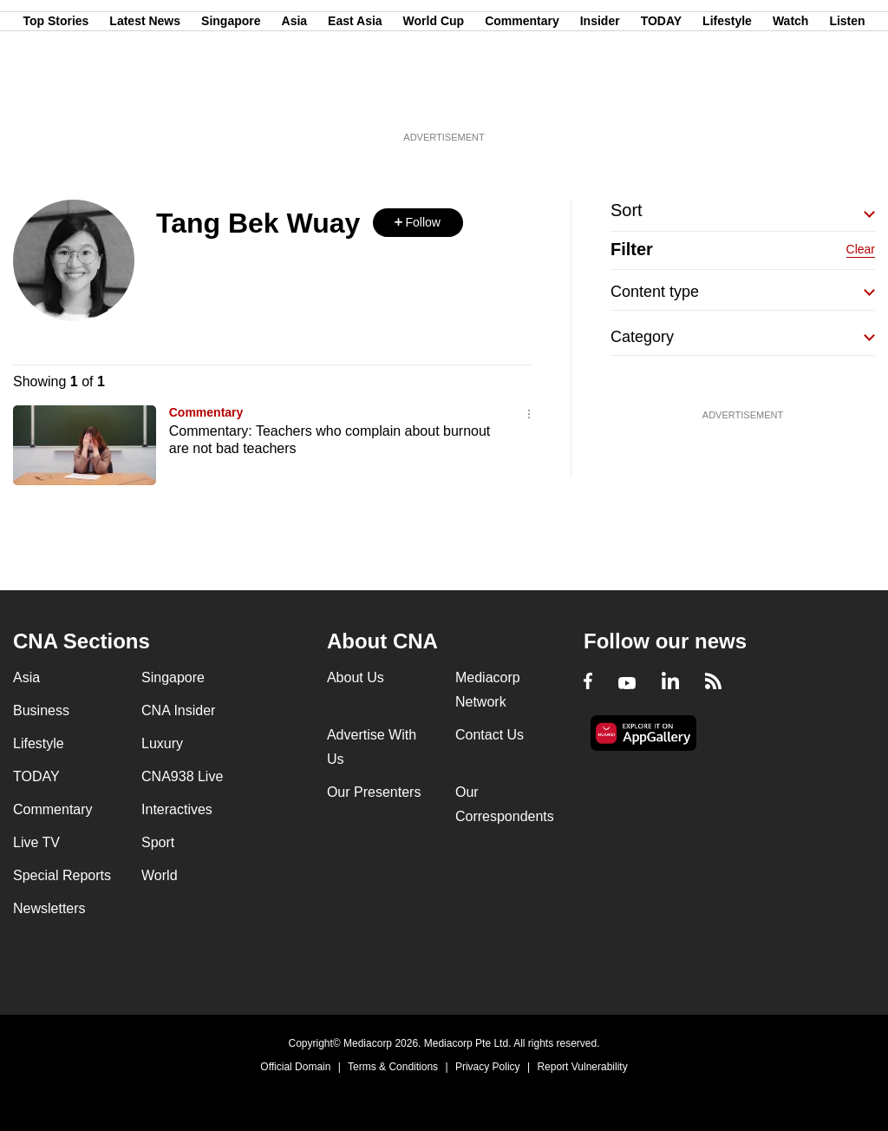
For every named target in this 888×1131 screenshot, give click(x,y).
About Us (355, 677)
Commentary (522, 98)
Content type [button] (654, 291)
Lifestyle (727, 98)
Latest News (144, 98)
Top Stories (55, 98)
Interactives (176, 809)
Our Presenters (374, 792)
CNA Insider (178, 710)
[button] (418, 222)
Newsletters (49, 908)
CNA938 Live (182, 776)
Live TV (36, 842)
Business (41, 710)
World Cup (434, 98)
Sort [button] (626, 210)
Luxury (162, 743)
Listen (847, 98)
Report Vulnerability (582, 1067)
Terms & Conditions (393, 1067)
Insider (600, 98)
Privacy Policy (487, 1067)
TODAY (661, 98)
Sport (157, 842)
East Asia (355, 98)
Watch (790, 98)
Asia (295, 98)
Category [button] (642, 336)
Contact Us (489, 734)
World (159, 875)
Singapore (230, 98)
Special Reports (62, 875)
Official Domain (295, 1067)
